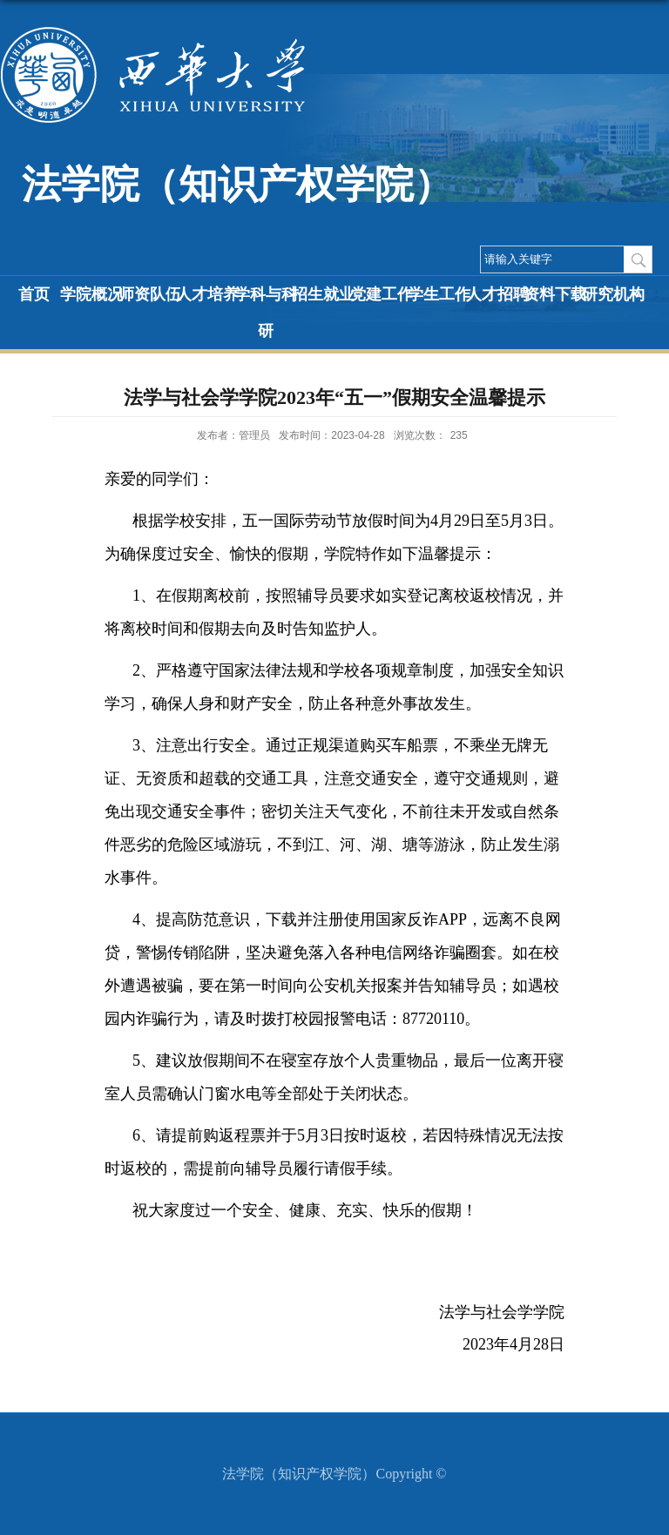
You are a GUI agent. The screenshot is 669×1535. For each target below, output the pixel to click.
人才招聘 (497, 294)
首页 (34, 294)
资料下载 (555, 294)
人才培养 (207, 294)
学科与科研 (265, 313)
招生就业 (323, 294)
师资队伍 (149, 294)
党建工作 (381, 294)
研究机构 (613, 294)
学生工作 (439, 294)
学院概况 (91, 294)
